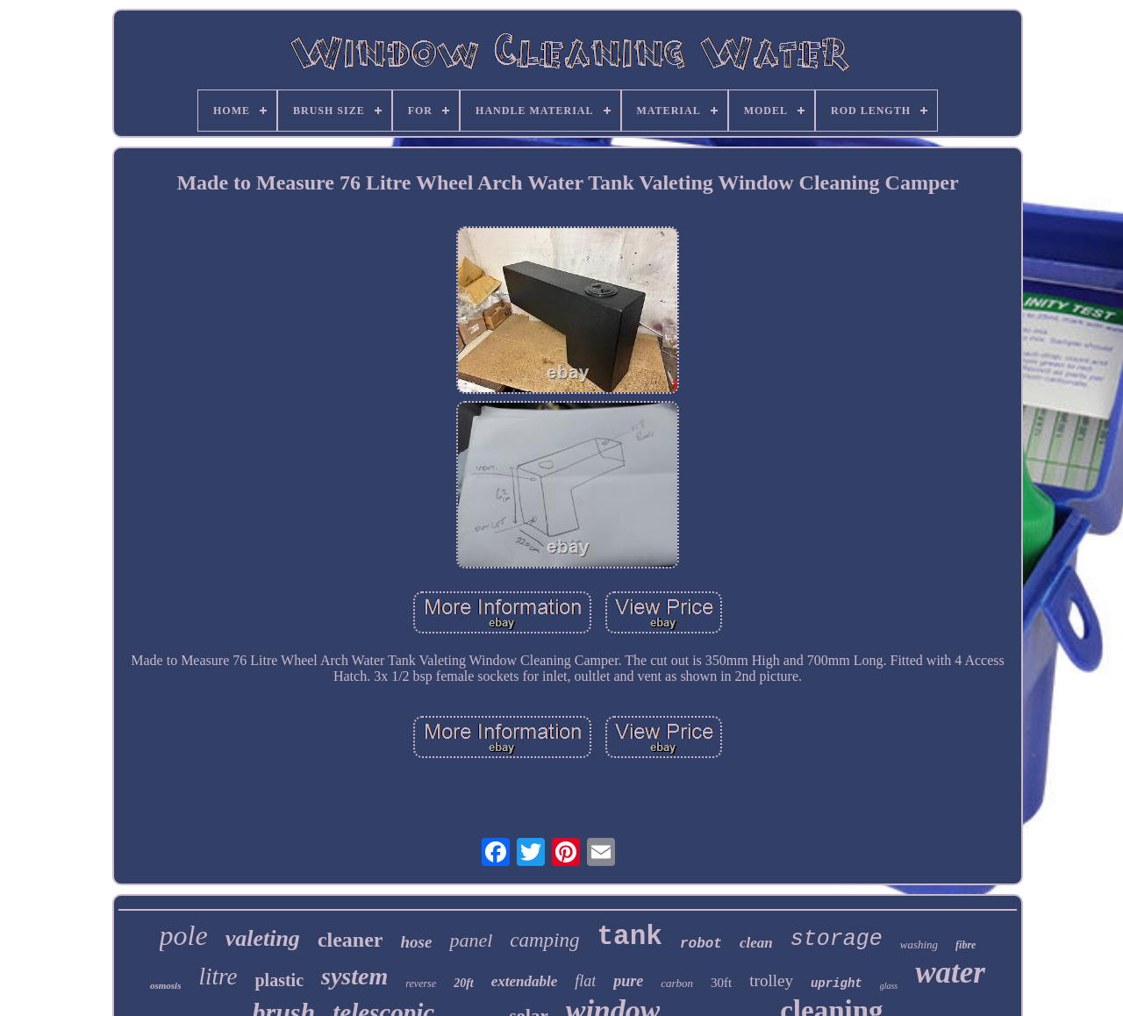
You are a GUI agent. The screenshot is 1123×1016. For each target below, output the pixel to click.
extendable (524, 981)
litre (217, 976)
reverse (420, 983)
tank (629, 936)
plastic (279, 980)
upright (836, 984)
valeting (262, 938)
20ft (464, 983)
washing (919, 944)
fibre (965, 945)
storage (836, 939)
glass (889, 986)
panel (470, 940)
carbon (677, 983)
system (354, 976)
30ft (721, 983)
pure (628, 981)
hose (417, 942)
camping (544, 940)
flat (585, 981)
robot (701, 944)
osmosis (165, 985)
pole (184, 935)
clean (756, 942)
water (950, 972)
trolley (771, 980)
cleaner (350, 939)
